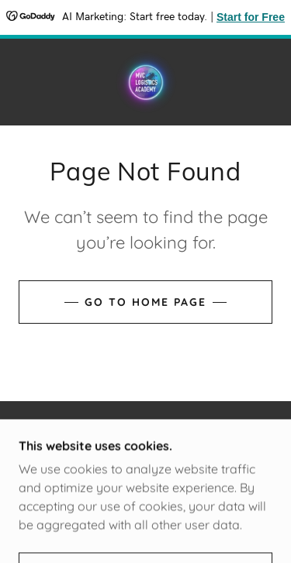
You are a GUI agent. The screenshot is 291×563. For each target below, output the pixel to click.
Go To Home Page (145, 302)
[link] (146, 82)
